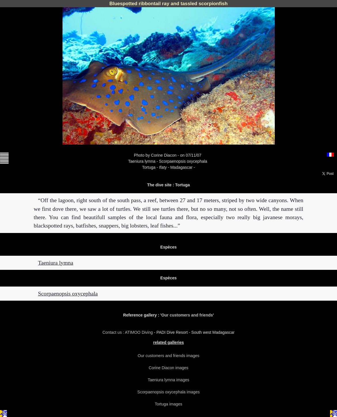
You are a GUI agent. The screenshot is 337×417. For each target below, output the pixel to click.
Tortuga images (168, 404)
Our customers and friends (187, 315)
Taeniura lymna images (168, 380)
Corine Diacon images (168, 367)
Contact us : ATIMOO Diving (128, 332)
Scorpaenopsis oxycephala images (168, 392)
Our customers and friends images (168, 355)
